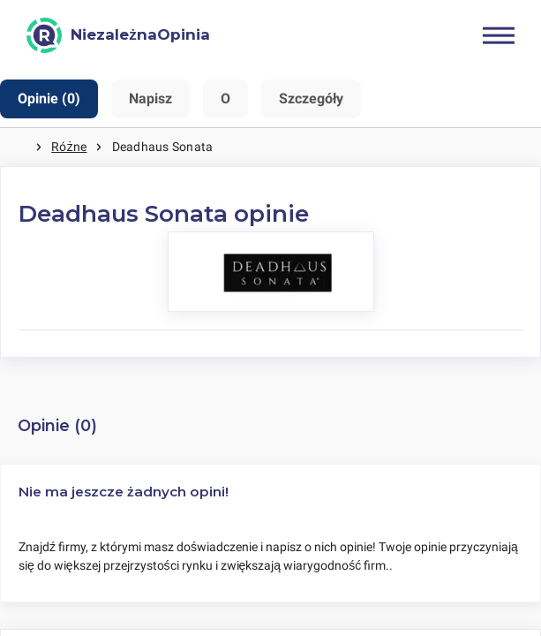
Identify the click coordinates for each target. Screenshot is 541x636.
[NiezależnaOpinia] (118, 35)
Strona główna (17, 147)
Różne (68, 147)
